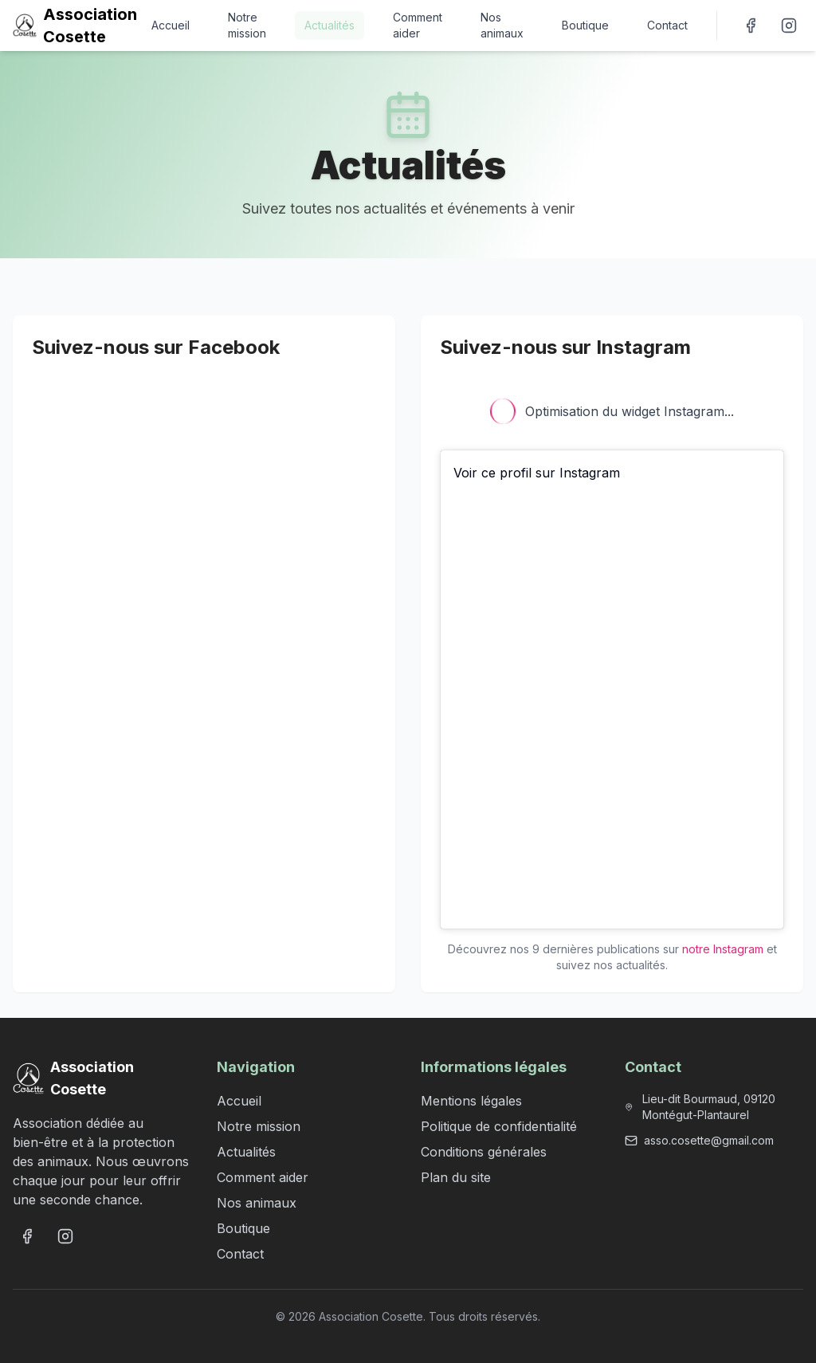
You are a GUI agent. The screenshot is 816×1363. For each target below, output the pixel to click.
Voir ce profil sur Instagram (536, 473)
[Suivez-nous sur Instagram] (789, 25)
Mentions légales (471, 1101)
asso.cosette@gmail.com (709, 1140)
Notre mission (247, 25)
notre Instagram (722, 949)
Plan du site (456, 1177)
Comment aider (417, 25)
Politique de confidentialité (499, 1126)
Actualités (329, 25)
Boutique (585, 25)
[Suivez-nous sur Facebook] (750, 25)
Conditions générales (484, 1152)
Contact (667, 25)
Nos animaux (502, 25)
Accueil (170, 25)
